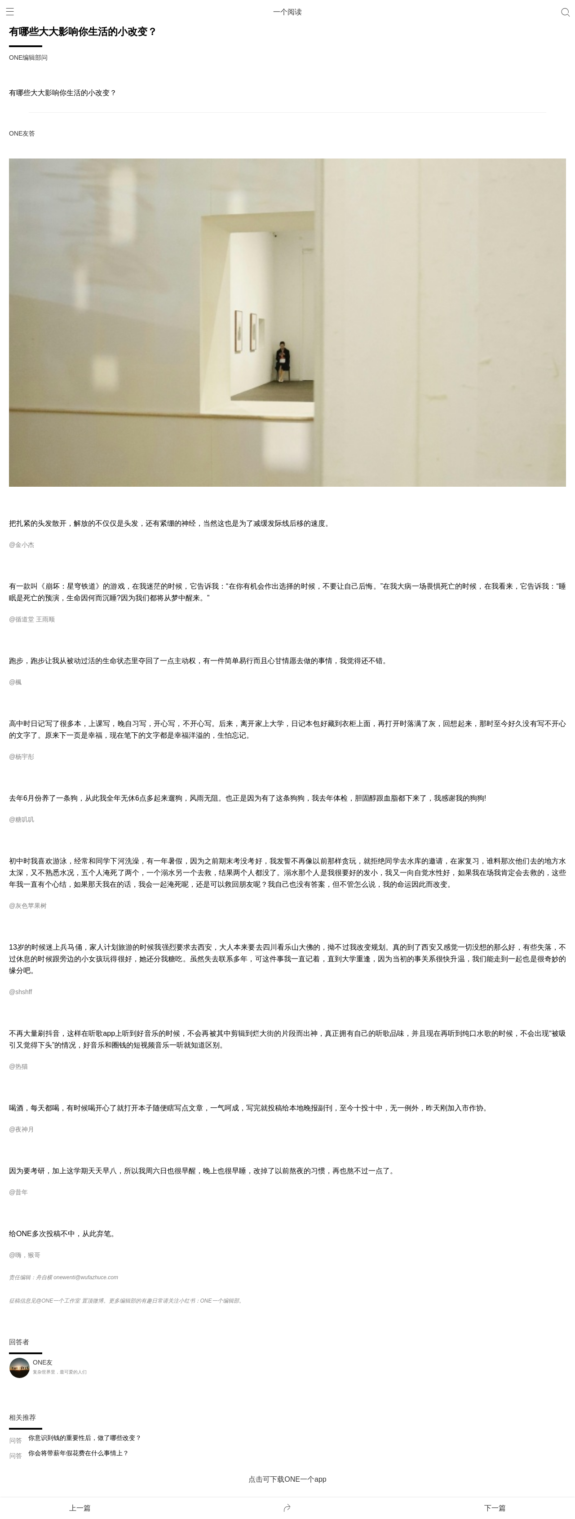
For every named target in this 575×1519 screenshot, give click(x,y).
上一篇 (80, 1508)
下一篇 (495, 1508)
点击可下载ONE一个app (287, 1479)
